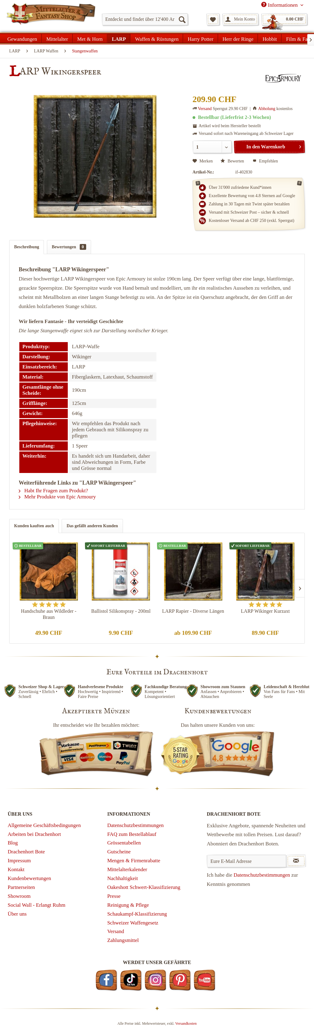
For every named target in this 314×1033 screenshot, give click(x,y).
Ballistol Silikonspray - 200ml (121, 611)
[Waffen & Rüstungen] (156, 38)
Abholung (266, 108)
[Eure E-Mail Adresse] (246, 861)
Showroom (19, 896)
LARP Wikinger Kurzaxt (265, 611)
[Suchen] (182, 19)
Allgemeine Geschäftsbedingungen (44, 825)
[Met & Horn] (90, 38)
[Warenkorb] (284, 19)
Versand (205, 108)
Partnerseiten (21, 887)
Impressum (19, 860)
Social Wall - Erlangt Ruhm (36, 905)
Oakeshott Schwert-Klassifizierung (143, 887)
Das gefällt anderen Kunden (92, 526)
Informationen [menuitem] (280, 5)
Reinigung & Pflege (128, 905)
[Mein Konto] (240, 19)
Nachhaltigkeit (122, 878)
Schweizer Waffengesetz (133, 923)
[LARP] (119, 38)
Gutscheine (119, 852)
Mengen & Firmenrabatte (133, 860)
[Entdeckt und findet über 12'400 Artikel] (145, 19)
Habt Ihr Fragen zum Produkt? (53, 491)
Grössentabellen (124, 843)
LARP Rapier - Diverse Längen (193, 611)
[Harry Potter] (200, 38)
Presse (114, 896)
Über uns (17, 914)
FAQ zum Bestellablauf (131, 834)
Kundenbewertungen (29, 878)
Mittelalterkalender (127, 869)
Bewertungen (69, 247)
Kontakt (16, 869)
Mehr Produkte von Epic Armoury (57, 497)
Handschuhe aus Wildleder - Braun (48, 614)
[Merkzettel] (213, 19)
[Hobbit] (269, 38)
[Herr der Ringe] (238, 38)
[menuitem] (145, 19)
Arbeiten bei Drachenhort (34, 834)
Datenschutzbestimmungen (135, 825)
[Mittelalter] (57, 38)
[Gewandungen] (22, 38)
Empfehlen (265, 161)
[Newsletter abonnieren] (296, 861)
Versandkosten (186, 1023)
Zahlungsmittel (123, 940)
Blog (13, 843)
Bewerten (232, 161)
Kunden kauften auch (34, 526)
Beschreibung (26, 247)
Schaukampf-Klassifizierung (137, 914)
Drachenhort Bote (26, 852)
